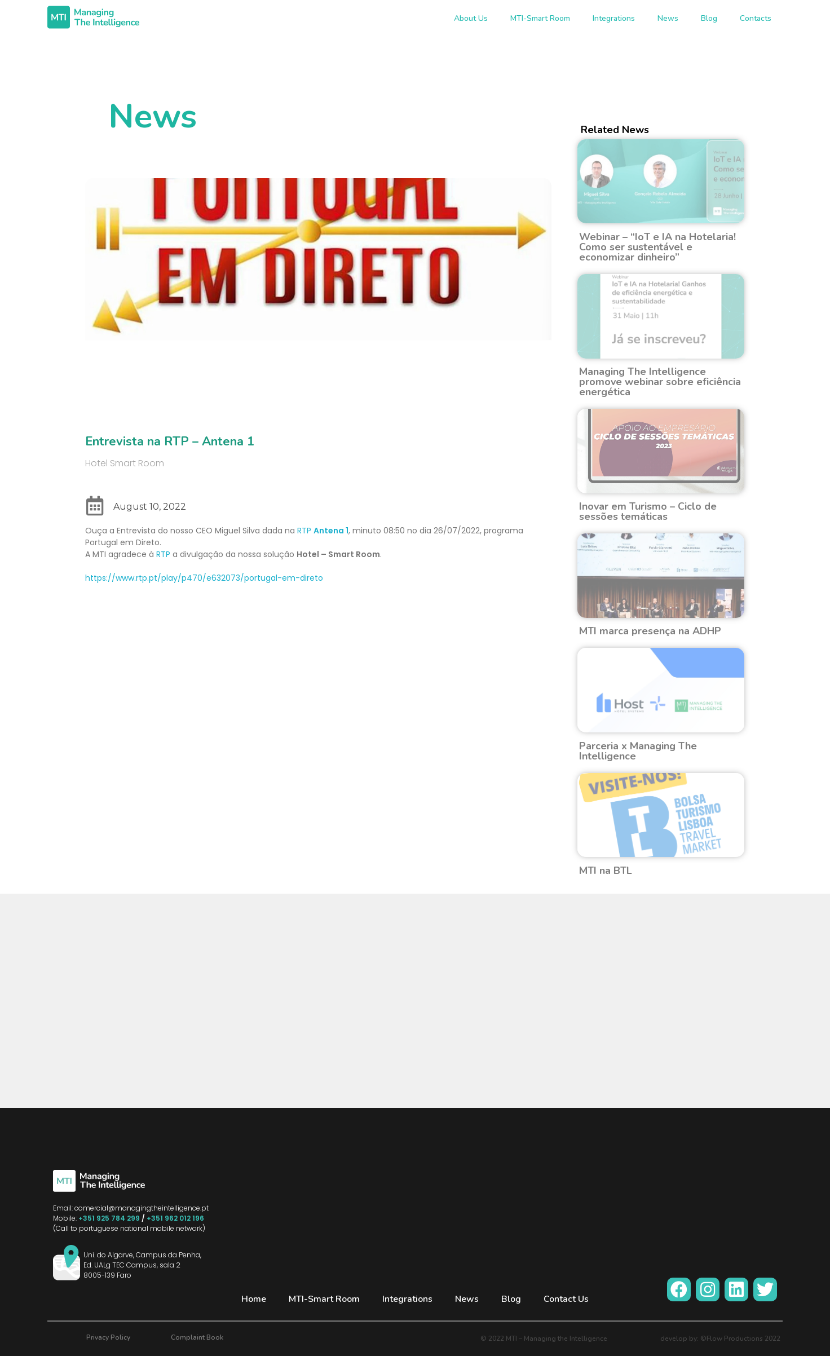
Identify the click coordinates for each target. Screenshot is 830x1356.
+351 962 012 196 (175, 1218)
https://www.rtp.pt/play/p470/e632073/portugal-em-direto (204, 578)
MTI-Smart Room (540, 18)
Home (253, 1299)
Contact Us (566, 1299)
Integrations (614, 18)
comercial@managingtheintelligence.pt (141, 1208)
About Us (471, 18)
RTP (322, 530)
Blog (709, 18)
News (667, 18)
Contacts (755, 18)
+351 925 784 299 (109, 1218)
